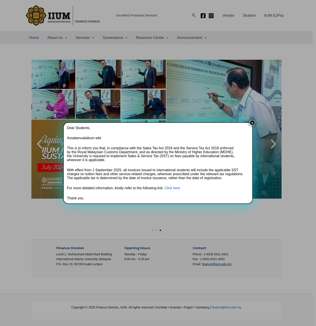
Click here (172, 188)
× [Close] (252, 123)
